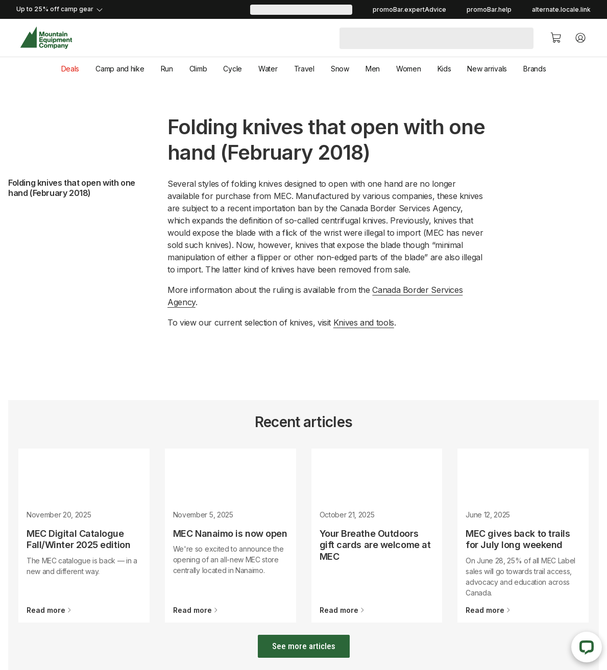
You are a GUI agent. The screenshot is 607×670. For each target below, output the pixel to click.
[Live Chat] (586, 647)
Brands (534, 68)
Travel (304, 68)
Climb (198, 68)
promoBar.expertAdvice (409, 9)
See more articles (303, 646)
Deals (70, 68)
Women (408, 68)
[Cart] (556, 38)
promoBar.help (489, 9)
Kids (444, 68)
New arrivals (487, 68)
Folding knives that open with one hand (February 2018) (71, 188)
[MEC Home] (46, 38)
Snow (340, 68)
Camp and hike (119, 68)
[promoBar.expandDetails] (133, 10)
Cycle (232, 68)
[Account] (580, 38)
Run (167, 68)
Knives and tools (363, 322)
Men (373, 68)
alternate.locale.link (561, 9)
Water (268, 68)
